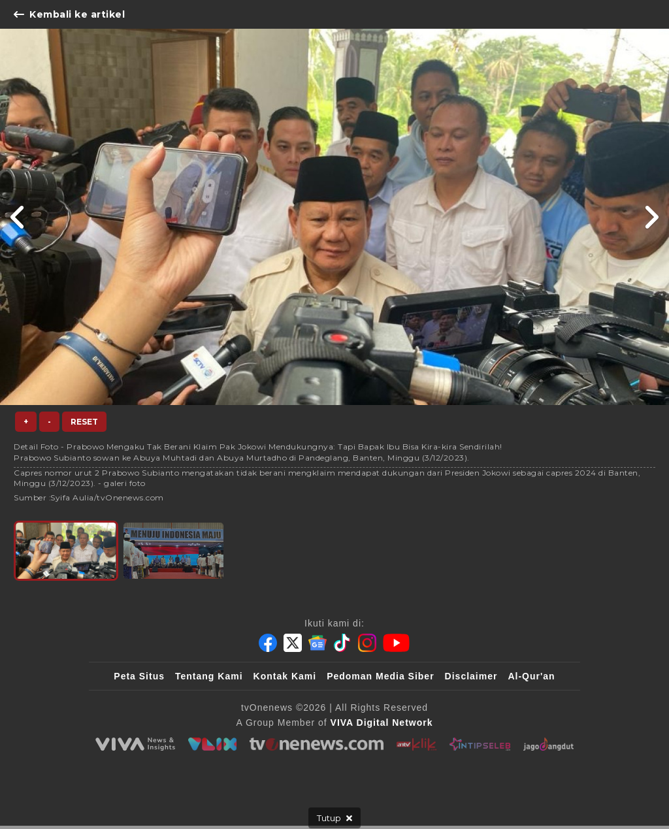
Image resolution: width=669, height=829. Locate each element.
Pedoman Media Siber (380, 676)
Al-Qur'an (531, 676)
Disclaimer (471, 676)
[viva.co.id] (135, 744)
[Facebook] (268, 643)
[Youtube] (396, 643)
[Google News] (317, 643)
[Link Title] (18, 217)
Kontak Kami (285, 676)
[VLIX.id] (212, 744)
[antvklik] (416, 744)
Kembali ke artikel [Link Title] (69, 14)
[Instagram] (367, 643)
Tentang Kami (209, 676)
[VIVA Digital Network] (382, 722)
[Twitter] (293, 643)
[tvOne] (316, 744)
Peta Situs (139, 676)
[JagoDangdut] (548, 744)
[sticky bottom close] (334, 817)
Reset (84, 422)
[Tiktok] (342, 643)
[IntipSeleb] (479, 744)
